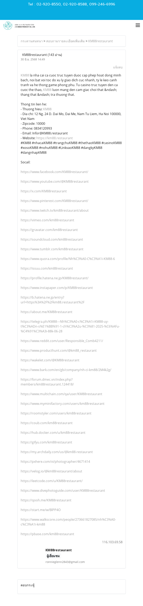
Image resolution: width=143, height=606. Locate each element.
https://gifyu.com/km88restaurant (46, 442)
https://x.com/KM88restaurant (44, 191)
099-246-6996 (102, 4)
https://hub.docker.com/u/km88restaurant (53, 432)
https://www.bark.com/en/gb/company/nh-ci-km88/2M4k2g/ (66, 370)
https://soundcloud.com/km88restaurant (52, 239)
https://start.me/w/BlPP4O (41, 510)
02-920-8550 (49, 4)
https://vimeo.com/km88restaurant (47, 220)
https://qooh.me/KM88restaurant (46, 500)
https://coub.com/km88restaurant (47, 423)
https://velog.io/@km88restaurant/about (51, 471)
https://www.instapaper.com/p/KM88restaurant (57, 287)
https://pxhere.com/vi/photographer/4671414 (55, 461)
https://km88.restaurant (54, 138)
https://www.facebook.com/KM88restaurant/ (54, 172)
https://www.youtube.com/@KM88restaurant (55, 181)
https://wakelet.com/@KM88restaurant (50, 360)
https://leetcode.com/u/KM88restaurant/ (52, 481)
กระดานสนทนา (32, 41)
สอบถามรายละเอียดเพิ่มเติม (65, 41)
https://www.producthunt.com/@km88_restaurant (59, 350)
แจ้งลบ (118, 67)
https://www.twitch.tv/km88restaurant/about (55, 210)
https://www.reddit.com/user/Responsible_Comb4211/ (62, 341)
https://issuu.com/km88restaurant (47, 268)
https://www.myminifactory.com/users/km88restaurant (62, 403)
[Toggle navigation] (137, 25)
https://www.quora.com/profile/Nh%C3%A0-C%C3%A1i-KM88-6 (68, 259)
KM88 (25, 75)
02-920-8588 (75, 4)
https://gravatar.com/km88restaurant (49, 230)
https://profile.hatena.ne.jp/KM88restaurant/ (54, 278)
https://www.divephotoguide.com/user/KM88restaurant (63, 490)
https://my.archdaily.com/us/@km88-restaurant (57, 452)
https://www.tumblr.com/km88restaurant (52, 249)
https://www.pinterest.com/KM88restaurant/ (54, 201)
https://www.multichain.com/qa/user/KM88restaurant (61, 394)
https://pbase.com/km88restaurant (47, 534)
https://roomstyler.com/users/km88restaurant (56, 413)
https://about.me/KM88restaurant (46, 312)
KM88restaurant (100, 41)
